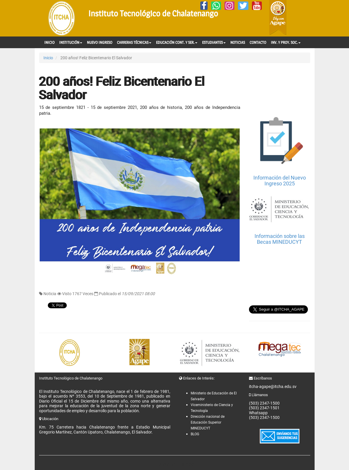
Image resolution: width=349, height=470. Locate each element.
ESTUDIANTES (214, 42)
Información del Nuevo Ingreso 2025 (279, 181)
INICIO (49, 42)
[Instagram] (229, 5)
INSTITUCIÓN (70, 42)
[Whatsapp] (216, 5)
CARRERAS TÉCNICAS (134, 42)
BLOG (195, 434)
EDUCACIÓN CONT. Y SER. (176, 42)
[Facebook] (204, 5)
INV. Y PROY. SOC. (286, 42)
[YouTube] (257, 5)
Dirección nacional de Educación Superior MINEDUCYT (208, 422)
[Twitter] (243, 5)
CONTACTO (258, 42)
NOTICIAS (237, 42)
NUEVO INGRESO (99, 42)
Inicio (48, 57)
